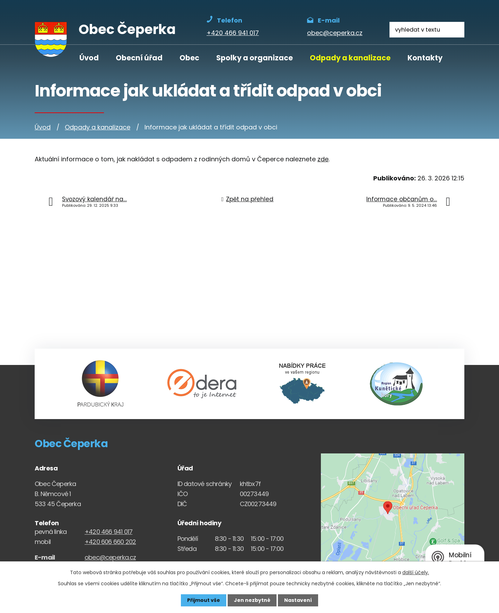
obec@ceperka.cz (110, 557)
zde (323, 159)
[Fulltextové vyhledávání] (426, 29)
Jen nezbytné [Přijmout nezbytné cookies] (252, 600)
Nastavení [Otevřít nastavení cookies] (298, 600)
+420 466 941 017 (108, 531)
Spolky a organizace (254, 58)
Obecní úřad (139, 58)
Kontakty (425, 58)
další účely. (415, 572)
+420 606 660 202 (110, 541)
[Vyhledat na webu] (456, 30)
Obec (189, 58)
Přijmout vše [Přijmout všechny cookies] (203, 600)
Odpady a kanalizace (350, 58)
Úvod (89, 58)
